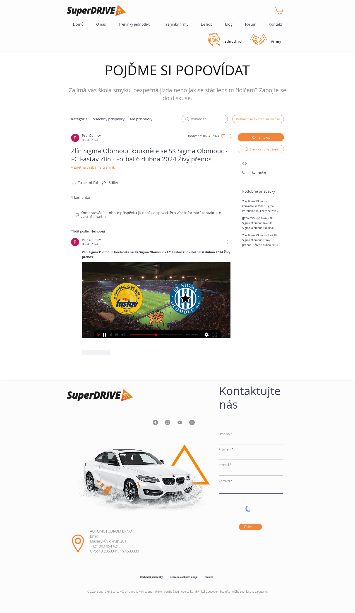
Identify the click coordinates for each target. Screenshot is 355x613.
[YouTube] (179, 422)
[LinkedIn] (192, 422)
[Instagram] (167, 422)
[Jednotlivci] (233, 41)
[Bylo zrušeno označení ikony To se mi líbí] (74, 182)
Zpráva (224, 481)
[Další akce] (227, 136)
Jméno (224, 434)
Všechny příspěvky (109, 118)
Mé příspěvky (141, 118)
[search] (205, 119)
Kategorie (79, 118)
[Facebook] (155, 422)
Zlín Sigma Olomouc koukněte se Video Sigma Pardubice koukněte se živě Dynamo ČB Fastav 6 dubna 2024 (259, 210)
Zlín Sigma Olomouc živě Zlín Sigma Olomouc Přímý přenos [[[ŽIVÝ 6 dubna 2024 (260, 240)
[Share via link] (109, 182)
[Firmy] (276, 41)
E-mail (224, 464)
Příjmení (225, 449)
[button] (279, 10)
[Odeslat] (250, 526)
